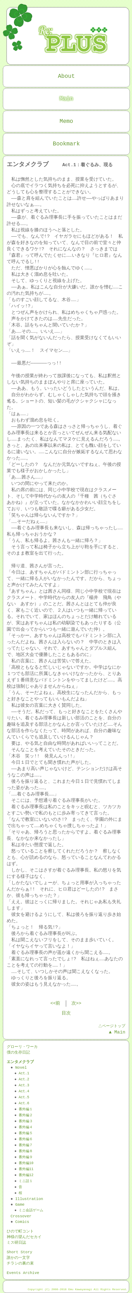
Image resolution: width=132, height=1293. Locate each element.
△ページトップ (111, 1026)
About (66, 76)
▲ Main (117, 1032)
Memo (66, 121)
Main (66, 99)
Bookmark (66, 144)
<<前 (55, 1003)
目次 (66, 1013)
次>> (76, 1003)
